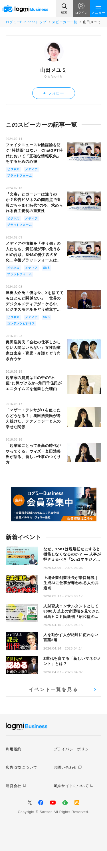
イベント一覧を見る (53, 689)
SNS (46, 267)
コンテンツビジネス (21, 323)
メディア (31, 169)
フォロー (53, 93)
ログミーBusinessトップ (26, 22)
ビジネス (13, 169)
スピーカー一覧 (64, 22)
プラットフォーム (19, 175)
